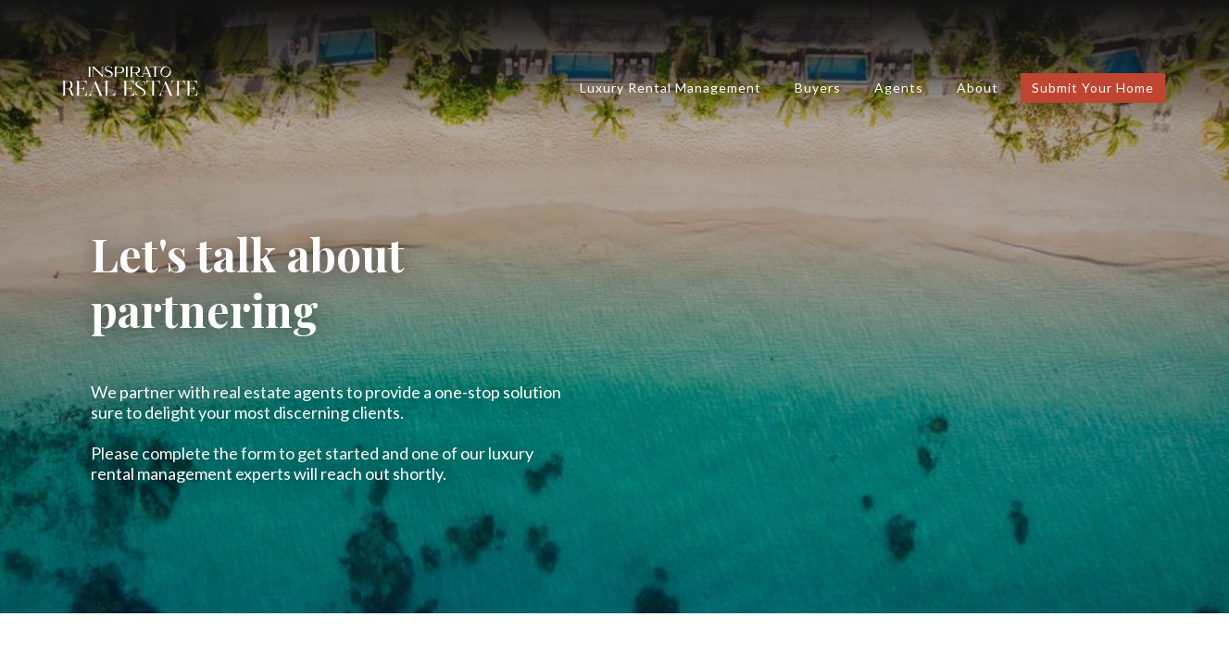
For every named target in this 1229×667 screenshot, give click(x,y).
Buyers (818, 87)
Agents (898, 87)
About (977, 87)
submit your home (1093, 87)
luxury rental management (670, 87)
